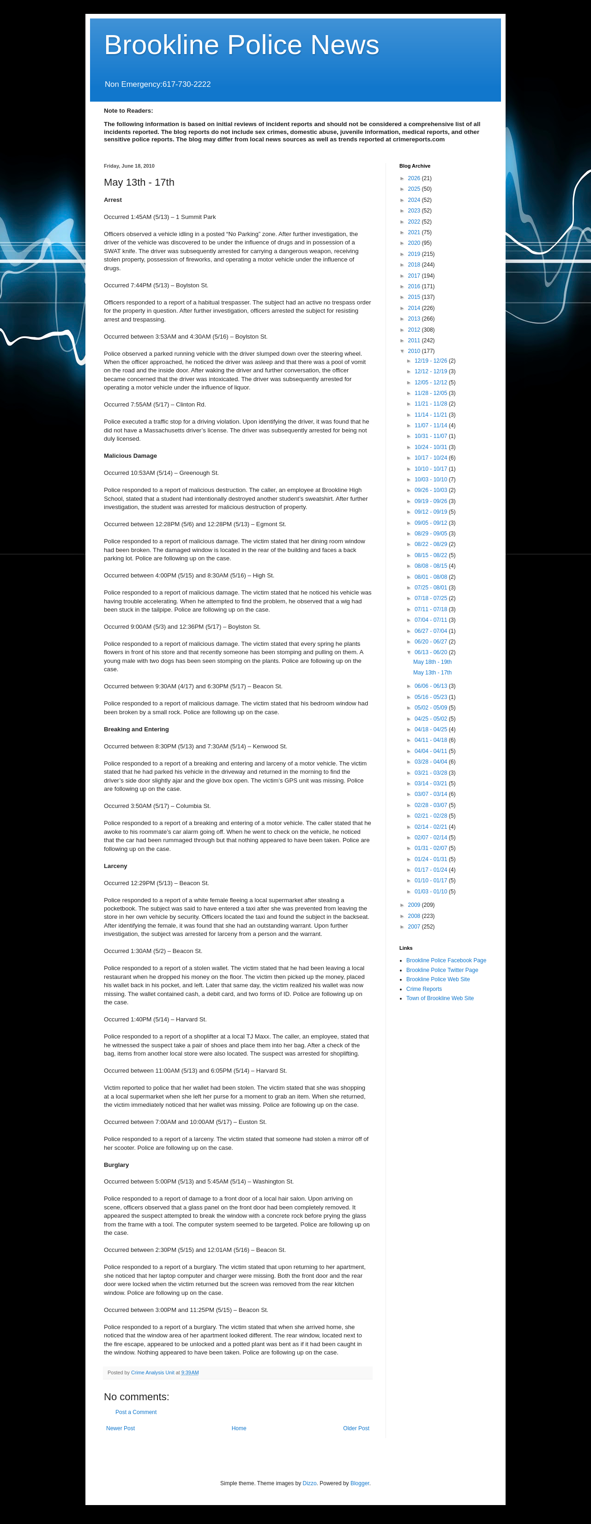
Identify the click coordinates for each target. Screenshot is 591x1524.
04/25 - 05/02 (432, 719)
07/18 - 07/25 (432, 598)
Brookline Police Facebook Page (446, 960)
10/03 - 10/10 (432, 479)
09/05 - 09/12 (432, 523)
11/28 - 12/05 (432, 393)
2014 (415, 308)
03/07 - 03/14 (432, 794)
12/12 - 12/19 (432, 371)
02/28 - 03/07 (432, 805)
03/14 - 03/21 (432, 783)
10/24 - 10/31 (432, 447)
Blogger (359, 1483)
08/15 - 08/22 (432, 555)
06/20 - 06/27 (432, 641)
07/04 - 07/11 (432, 620)
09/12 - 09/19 (432, 512)
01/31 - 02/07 (432, 848)
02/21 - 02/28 (432, 816)
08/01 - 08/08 (432, 577)
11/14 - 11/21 (432, 415)
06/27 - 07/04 (432, 631)
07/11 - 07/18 (432, 609)
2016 (415, 286)
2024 (415, 200)
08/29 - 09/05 (432, 533)
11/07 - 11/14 (432, 425)
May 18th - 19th (432, 662)
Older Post (356, 1428)
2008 (415, 916)
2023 (415, 210)
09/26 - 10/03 (432, 490)
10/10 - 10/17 (432, 469)
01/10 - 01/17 (432, 880)
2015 (415, 297)
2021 (415, 232)
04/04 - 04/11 (432, 751)
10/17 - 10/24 (432, 458)
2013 (415, 319)
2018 (415, 264)
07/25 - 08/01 (432, 587)
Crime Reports (424, 989)
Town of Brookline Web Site (440, 998)
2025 (415, 189)
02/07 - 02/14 (432, 837)
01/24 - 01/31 (432, 859)
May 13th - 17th (432, 672)
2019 (415, 254)
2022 (415, 222)
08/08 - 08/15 (432, 566)
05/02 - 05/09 (432, 707)
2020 (415, 243)
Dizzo (310, 1483)
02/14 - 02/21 (432, 827)
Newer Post (120, 1428)
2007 (415, 926)
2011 (415, 340)
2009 (415, 905)
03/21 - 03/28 (432, 773)
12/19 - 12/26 (432, 361)
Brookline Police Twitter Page (442, 970)
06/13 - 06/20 (432, 652)
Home (239, 1428)
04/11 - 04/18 (432, 740)
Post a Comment (136, 1412)
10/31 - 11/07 (432, 436)
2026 (415, 178)
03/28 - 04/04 (432, 762)
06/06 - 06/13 (432, 686)
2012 (415, 330)
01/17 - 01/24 (432, 870)
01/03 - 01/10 (432, 891)
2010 (415, 351)
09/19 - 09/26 (432, 501)
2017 (415, 276)
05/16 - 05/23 (432, 697)
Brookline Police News (242, 44)
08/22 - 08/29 (432, 544)
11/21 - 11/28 (432, 404)
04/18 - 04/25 (432, 729)
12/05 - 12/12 (432, 382)
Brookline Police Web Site (438, 979)
